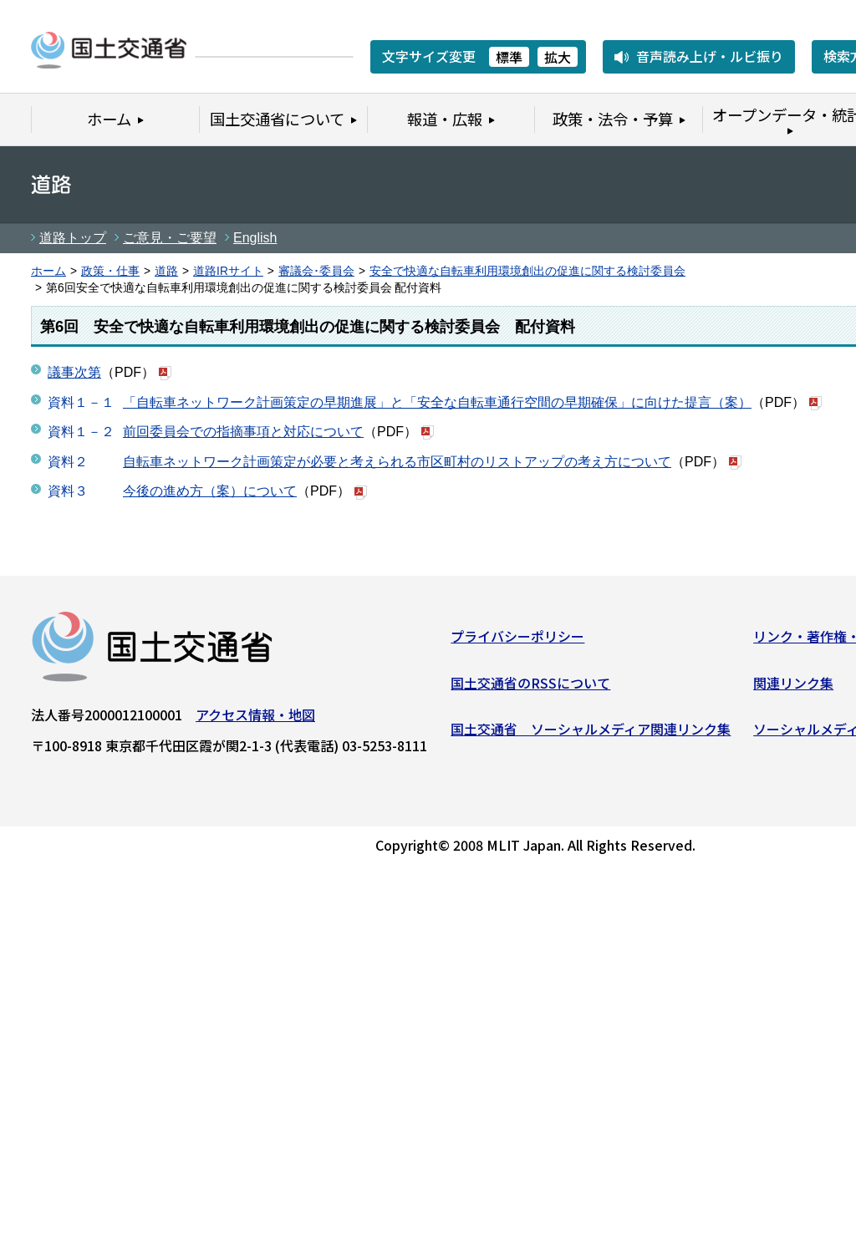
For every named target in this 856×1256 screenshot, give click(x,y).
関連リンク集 (793, 685)
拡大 (557, 57)
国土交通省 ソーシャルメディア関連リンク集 (591, 732)
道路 (166, 271)
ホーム (48, 271)
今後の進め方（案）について (210, 491)
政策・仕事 (110, 271)
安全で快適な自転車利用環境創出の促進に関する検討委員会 (527, 271)
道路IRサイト (228, 271)
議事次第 (74, 372)
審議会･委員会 (316, 271)
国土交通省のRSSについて (530, 685)
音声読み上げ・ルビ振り (709, 56)
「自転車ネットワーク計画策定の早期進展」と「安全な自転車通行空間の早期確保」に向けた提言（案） (437, 402)
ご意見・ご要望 (170, 238)
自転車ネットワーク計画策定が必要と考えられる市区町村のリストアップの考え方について (397, 462)
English (255, 238)
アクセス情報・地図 (255, 718)
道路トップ (72, 238)
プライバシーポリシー (517, 639)
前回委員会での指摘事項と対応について (243, 432)
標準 (509, 57)
